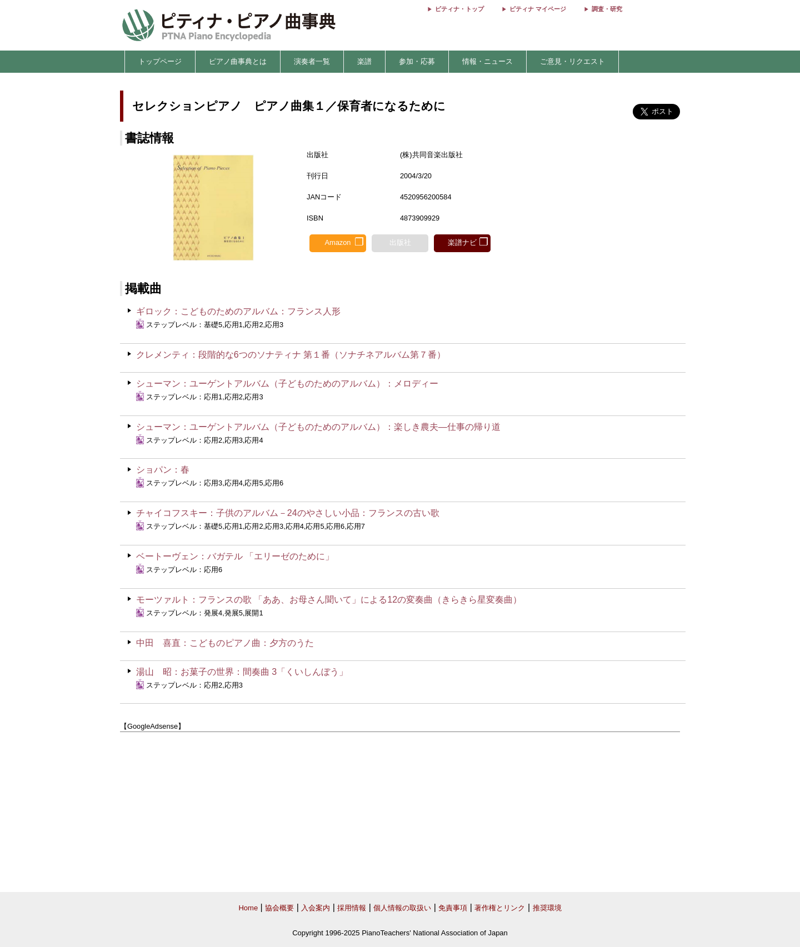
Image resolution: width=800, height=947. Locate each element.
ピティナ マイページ (537, 9)
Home (248, 908)
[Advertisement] (400, 812)
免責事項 (452, 908)
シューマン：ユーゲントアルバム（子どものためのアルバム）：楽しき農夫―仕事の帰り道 (318, 427)
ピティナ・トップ (459, 9)
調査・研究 (607, 9)
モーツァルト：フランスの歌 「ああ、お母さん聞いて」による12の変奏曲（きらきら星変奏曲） (329, 599)
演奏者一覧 (312, 61)
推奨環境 (547, 908)
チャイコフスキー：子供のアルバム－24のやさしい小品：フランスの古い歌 (287, 513)
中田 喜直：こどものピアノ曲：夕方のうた (225, 643)
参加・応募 (417, 61)
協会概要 (279, 908)
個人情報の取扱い (402, 908)
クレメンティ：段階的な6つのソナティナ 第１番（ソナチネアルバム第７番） (291, 354)
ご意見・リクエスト (572, 61)
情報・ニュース (487, 61)
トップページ (160, 61)
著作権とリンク (499, 908)
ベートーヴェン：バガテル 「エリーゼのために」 (235, 556)
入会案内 (315, 908)
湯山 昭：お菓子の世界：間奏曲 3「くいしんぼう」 (242, 672)
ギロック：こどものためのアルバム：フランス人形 (238, 311)
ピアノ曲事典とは (238, 61)
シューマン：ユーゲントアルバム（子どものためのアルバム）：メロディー (287, 383)
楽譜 (364, 61)
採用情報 (351, 908)
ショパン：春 (162, 469)
